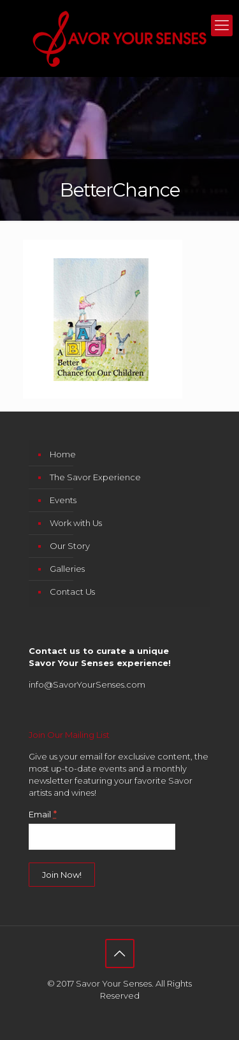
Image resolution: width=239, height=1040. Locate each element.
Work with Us (76, 523)
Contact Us (72, 591)
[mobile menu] (222, 25)
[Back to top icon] (119, 953)
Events (63, 500)
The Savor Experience (95, 477)
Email (43, 814)
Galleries (67, 569)
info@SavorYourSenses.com (87, 684)
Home (63, 454)
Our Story (70, 546)
